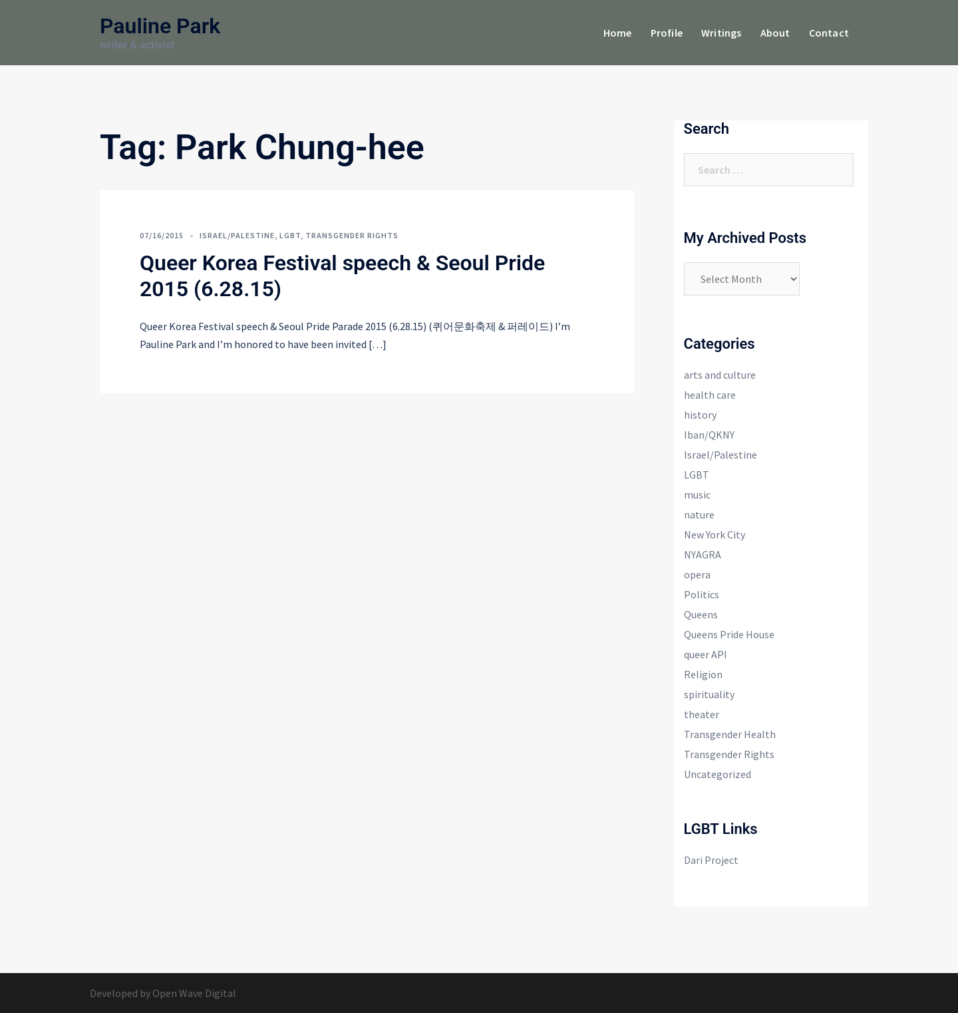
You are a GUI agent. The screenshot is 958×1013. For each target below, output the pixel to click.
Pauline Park (160, 26)
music (697, 494)
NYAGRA (702, 554)
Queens (701, 614)
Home (617, 32)
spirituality (709, 694)
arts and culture (720, 374)
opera (697, 574)
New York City (714, 534)
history (700, 414)
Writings (721, 32)
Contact (829, 32)
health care (710, 394)
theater (701, 714)
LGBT (290, 235)
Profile (667, 32)
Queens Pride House (729, 634)
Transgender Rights (352, 235)
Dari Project (711, 860)
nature (699, 514)
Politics (701, 594)
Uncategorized (717, 774)
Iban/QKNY (709, 434)
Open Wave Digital (194, 993)
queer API (705, 654)
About (775, 32)
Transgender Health (730, 734)
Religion (703, 674)
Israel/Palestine (237, 235)
